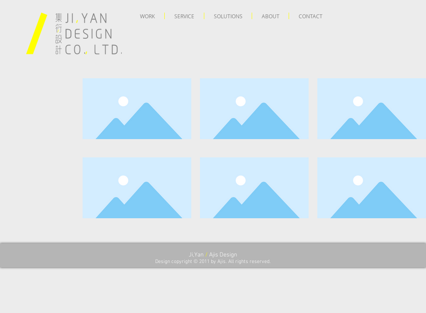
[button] (147, 16)
